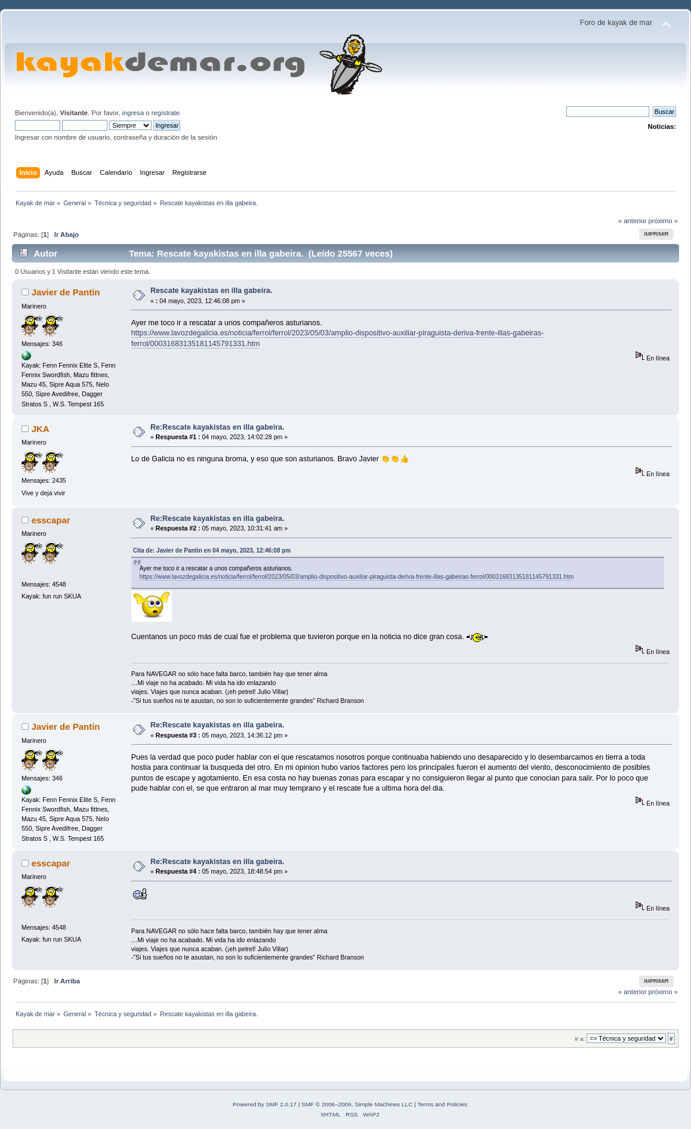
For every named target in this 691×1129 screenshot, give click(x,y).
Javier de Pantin (66, 292)
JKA (41, 429)
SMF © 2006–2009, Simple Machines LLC (356, 1104)
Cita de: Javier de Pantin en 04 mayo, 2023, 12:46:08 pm (212, 550)
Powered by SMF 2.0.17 (265, 1104)
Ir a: (579, 1038)
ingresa (133, 112)
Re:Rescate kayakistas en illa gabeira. (217, 427)
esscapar (51, 520)
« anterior (632, 220)
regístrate (166, 112)
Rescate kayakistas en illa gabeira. (211, 290)
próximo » (663, 220)
